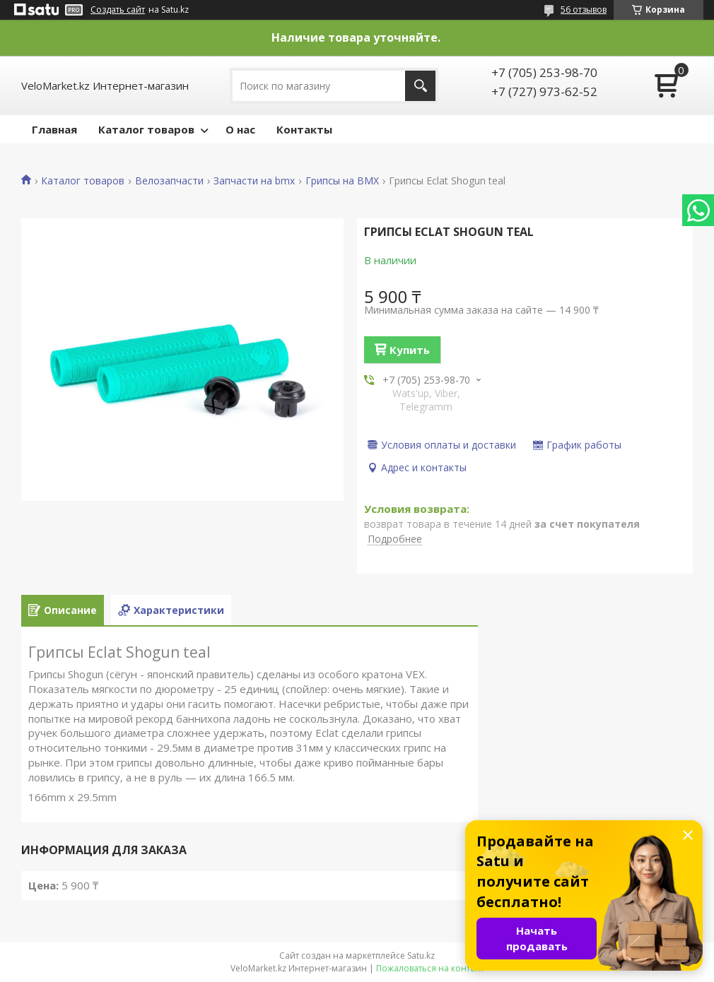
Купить (410, 350)
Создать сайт (117, 10)
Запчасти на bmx (254, 180)
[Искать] (420, 86)
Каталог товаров (146, 129)
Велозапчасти (169, 180)
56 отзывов (584, 10)
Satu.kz (421, 956)
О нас (240, 129)
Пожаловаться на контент (430, 968)
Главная (54, 129)
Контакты (304, 129)
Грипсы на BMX (342, 180)
